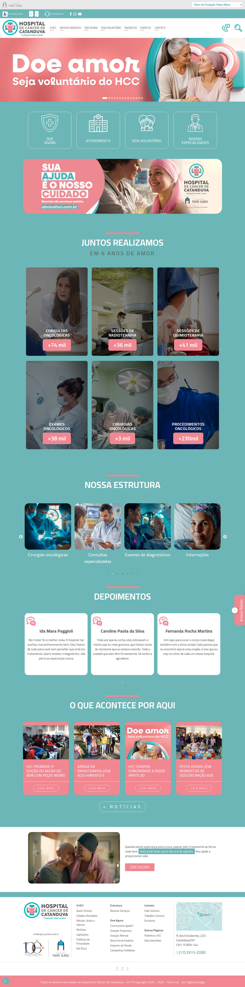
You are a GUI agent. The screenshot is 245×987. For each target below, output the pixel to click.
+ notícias (122, 806)
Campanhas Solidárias (122, 950)
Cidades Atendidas (86, 915)
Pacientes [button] (131, 28)
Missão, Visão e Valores (85, 922)
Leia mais (46, 788)
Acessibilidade (13, 14)
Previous (20, 536)
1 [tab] (107, 573)
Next (224, 536)
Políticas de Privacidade (83, 941)
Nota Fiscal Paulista (121, 940)
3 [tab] (117, 573)
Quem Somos (84, 910)
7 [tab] (138, 573)
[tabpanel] (48, 531)
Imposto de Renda (120, 945)
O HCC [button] (53, 28)
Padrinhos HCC (152, 935)
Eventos (145, 28)
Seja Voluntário (111, 28)
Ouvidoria (149, 920)
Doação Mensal (119, 935)
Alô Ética (81, 948)
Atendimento (54, 14)
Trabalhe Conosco (154, 915)
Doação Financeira (120, 930)
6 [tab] (132, 573)
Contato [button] (160, 28)
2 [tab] (112, 573)
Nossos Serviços (70, 28)
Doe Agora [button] (91, 28)
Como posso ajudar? (122, 925)
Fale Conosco (152, 910)
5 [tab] (127, 573)
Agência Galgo (196, 982)
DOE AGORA (139, 867)
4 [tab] (122, 573)
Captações (82, 934)
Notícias (81, 929)
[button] (18, 70)
